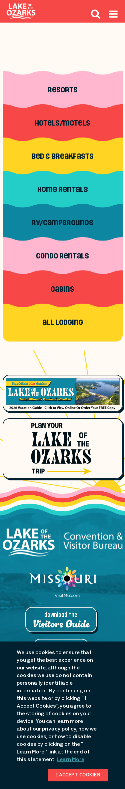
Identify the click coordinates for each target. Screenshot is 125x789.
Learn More (70, 759)
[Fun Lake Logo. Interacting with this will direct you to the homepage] (21, 11)
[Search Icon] (96, 13)
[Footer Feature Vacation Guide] (63, 393)
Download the (61, 620)
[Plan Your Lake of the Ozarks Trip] (63, 448)
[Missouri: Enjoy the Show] (62, 585)
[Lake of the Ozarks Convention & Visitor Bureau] (63, 546)
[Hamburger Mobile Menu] (113, 19)
